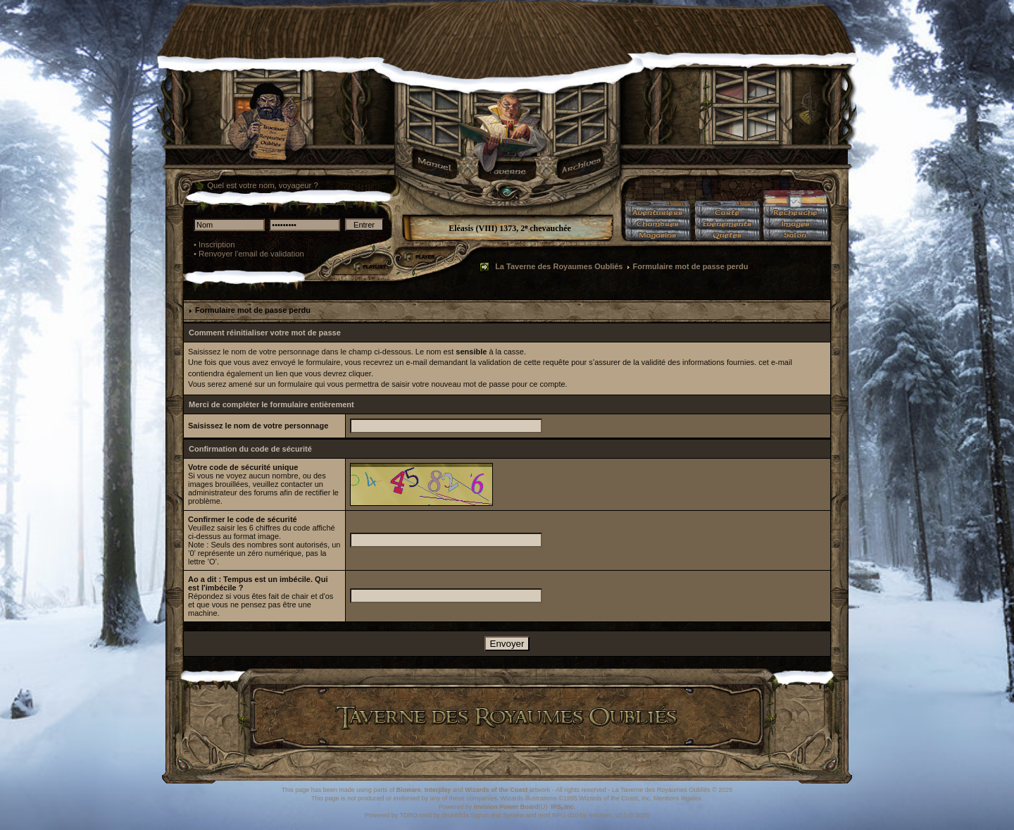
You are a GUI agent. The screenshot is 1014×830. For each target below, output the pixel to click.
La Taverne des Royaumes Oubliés (558, 266)
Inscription (217, 244)
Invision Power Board (506, 806)
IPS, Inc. (563, 806)
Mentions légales (677, 798)
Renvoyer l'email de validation (251, 253)
